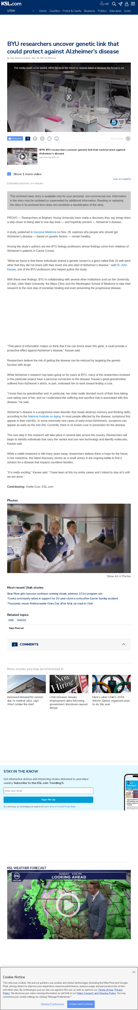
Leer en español (122, 179)
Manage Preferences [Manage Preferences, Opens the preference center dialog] (52, 1004)
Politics (102, 11)
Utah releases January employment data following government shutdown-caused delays (68, 702)
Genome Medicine (45, 232)
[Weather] (104, 3)
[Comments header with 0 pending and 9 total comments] (69, 644)
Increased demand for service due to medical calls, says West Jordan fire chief (25, 700)
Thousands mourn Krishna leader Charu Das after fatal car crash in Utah (50, 603)
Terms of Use (54, 806)
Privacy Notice (69, 806)
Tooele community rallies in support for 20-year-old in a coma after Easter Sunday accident (62, 598)
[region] (69, 988)
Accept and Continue (81, 1004)
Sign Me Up (48, 799)
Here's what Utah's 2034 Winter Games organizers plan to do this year (111, 700)
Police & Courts (72, 11)
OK (133, 972)
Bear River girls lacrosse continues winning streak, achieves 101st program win (54, 594)
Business (89, 11)
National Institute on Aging (44, 416)
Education (115, 11)
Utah (11, 620)
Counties (54, 11)
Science (129, 11)
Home (43, 11)
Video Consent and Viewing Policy (96, 993)
